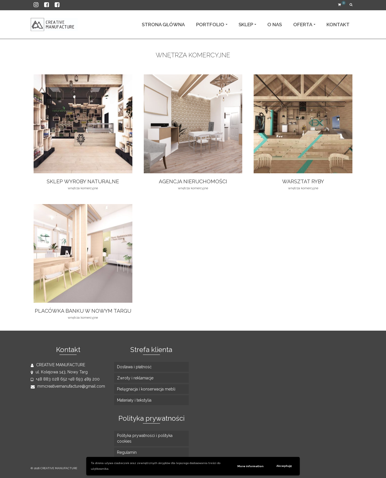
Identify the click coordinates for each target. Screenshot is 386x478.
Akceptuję (284, 465)
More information (250, 466)
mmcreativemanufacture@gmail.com (68, 386)
